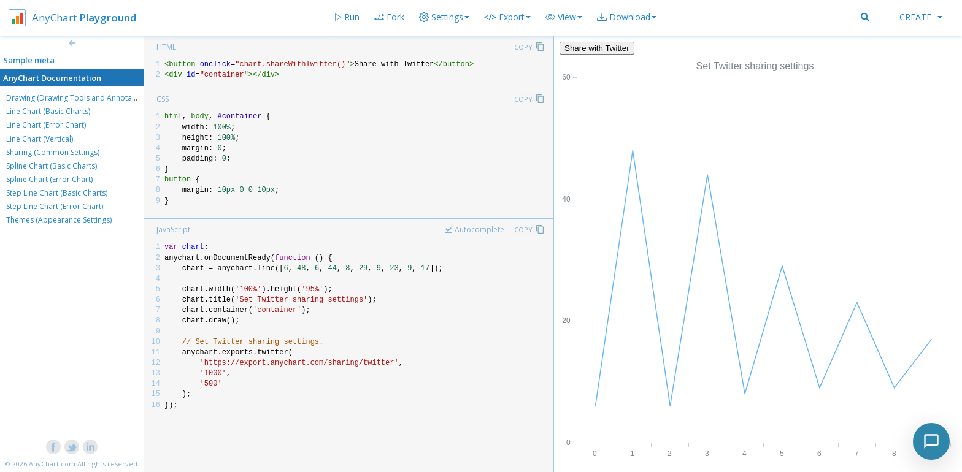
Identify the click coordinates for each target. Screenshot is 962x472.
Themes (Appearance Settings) (59, 220)
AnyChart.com (52, 463)
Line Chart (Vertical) (39, 139)
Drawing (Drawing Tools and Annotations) (78, 98)
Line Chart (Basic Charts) (48, 111)
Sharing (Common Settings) (52, 152)
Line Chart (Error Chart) (46, 125)
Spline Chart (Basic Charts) (51, 166)
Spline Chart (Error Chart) (49, 179)
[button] (564, 17)
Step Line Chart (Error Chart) (54, 206)
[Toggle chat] (931, 441)
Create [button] (920, 17)
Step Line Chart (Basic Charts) (56, 193)
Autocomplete (479, 229)
